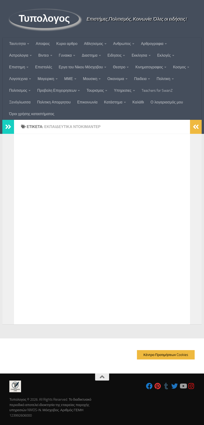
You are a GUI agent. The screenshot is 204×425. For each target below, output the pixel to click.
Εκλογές (164, 55)
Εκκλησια (139, 55)
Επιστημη (17, 67)
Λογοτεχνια (18, 79)
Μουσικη (90, 79)
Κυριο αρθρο (66, 43)
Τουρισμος (95, 90)
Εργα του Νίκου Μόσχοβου (81, 67)
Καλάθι (138, 102)
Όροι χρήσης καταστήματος (31, 114)
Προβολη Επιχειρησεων (56, 90)
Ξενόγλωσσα (20, 102)
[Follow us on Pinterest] (157, 386)
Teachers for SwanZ (157, 90)
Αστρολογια (18, 55)
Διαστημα (89, 55)
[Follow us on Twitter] (174, 386)
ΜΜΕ (68, 79)
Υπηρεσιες (122, 90)
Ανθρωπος (122, 43)
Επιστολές (43, 67)
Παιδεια (140, 79)
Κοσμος (179, 67)
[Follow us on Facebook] (149, 386)
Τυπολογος (44, 18)
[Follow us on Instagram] (191, 386)
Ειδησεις (114, 55)
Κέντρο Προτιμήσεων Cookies (165, 355)
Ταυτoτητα (17, 43)
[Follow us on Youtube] (183, 386)
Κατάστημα (113, 102)
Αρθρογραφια (152, 43)
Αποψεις (43, 43)
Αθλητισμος (93, 43)
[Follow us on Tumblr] (166, 386)
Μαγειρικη (46, 79)
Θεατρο (119, 67)
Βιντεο (43, 55)
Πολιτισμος (18, 90)
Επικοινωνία (87, 102)
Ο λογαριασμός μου (166, 102)
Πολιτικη (163, 79)
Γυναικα (65, 55)
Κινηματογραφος (149, 67)
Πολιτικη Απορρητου (54, 102)
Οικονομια (115, 79)
